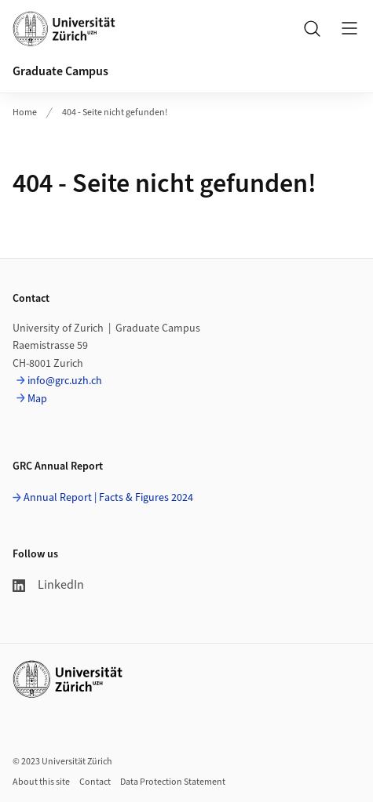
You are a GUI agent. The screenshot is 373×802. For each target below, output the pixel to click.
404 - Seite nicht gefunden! (114, 112)
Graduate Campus (60, 71)
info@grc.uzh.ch (64, 381)
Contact (95, 782)
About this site (41, 782)
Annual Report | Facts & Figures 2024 (108, 498)
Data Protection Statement (172, 782)
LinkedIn (48, 584)
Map (37, 399)
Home (25, 112)
